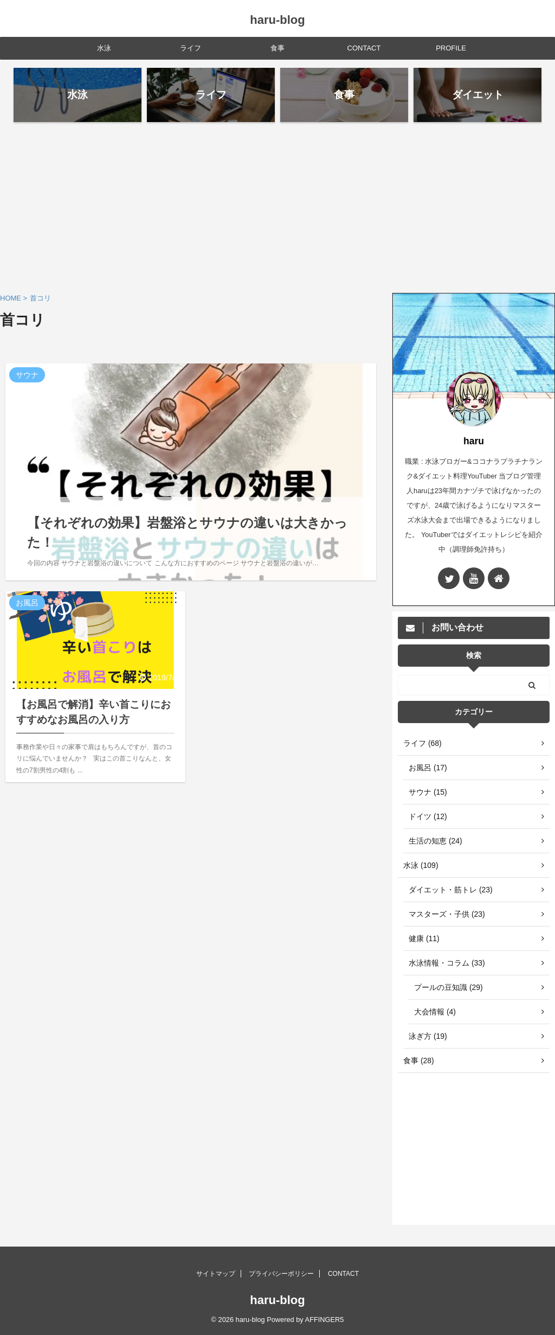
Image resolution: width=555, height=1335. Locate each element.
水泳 (104, 48)
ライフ (190, 48)
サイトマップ (215, 1273)
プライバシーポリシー (281, 1273)
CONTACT (364, 48)
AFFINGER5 (324, 1319)
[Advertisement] (277, 206)
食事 (277, 48)
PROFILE (451, 48)
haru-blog (277, 20)
